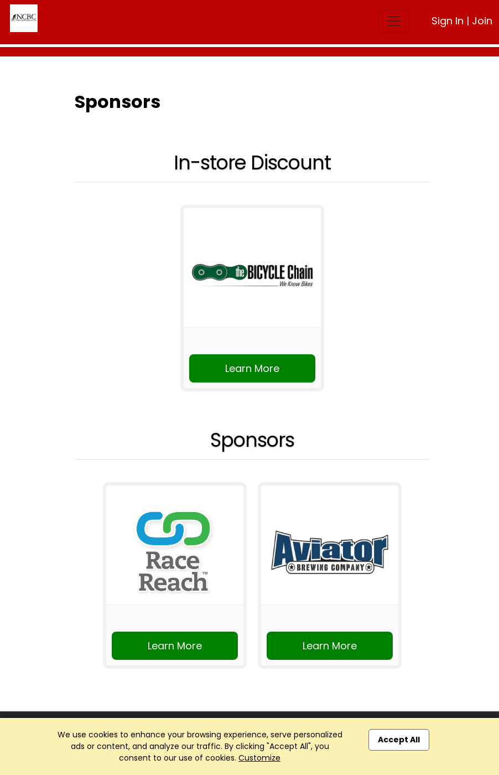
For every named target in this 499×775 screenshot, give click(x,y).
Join (482, 21)
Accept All (399, 739)
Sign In (448, 21)
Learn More (252, 368)
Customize (259, 757)
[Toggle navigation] (393, 21)
